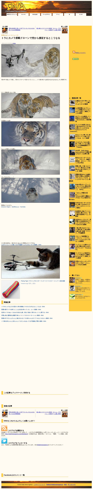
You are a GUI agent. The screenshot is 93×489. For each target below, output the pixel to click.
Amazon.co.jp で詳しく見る (28, 283)
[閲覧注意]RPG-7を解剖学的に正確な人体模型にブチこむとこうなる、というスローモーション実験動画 (79, 178)
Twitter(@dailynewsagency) (54, 484)
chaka (14, 43)
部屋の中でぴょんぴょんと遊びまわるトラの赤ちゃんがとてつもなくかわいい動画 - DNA (27, 318)
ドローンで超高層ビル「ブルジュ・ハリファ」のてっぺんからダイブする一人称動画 (82, 238)
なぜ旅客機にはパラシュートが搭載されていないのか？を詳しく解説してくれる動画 (82, 110)
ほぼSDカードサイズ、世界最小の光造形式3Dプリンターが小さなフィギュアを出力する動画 (83, 222)
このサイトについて (39, 484)
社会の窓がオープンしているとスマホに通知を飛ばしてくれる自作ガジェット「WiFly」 (82, 187)
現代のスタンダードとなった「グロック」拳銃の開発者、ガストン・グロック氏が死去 (82, 160)
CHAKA (77, 278)
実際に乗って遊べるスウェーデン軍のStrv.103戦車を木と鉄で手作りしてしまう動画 (82, 168)
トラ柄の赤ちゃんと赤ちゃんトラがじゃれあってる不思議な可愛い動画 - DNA (23, 321)
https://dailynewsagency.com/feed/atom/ (16, 434)
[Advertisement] (46, 21)
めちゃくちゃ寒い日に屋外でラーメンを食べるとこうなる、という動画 (82, 136)
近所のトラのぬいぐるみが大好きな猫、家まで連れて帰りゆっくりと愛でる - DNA (25, 312)
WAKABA (78, 294)
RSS (65, 484)
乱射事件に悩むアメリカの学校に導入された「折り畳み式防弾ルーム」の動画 (82, 213)
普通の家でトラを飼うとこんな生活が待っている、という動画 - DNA (21, 309)
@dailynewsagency (42, 445)
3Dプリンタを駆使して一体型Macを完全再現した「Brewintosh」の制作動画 (83, 119)
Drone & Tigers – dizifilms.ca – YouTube (13, 207)
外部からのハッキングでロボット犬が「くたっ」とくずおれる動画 (82, 263)
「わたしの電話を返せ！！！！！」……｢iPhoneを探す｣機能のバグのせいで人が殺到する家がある (80, 196)
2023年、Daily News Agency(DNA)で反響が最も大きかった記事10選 (83, 152)
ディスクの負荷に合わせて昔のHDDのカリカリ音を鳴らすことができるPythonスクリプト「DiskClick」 (80, 128)
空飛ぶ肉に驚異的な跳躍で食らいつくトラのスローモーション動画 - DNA (22, 315)
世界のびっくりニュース (9, 35)
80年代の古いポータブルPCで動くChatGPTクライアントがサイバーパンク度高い (83, 205)
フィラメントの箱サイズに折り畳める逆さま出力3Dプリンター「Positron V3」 (83, 247)
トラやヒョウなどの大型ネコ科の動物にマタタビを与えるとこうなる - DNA (23, 306)
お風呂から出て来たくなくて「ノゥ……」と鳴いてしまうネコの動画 (83, 102)
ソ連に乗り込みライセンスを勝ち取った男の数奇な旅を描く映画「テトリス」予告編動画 (82, 230)
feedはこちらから (80, 52)
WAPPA (77, 286)
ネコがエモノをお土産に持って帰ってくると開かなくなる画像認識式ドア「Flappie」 (82, 144)
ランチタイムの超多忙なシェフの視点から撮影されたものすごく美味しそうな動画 (82, 255)
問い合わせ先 (72, 484)
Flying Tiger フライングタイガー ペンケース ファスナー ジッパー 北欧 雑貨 (43, 281)
